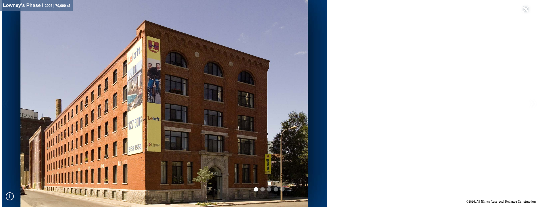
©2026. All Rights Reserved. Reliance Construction (500, 201)
